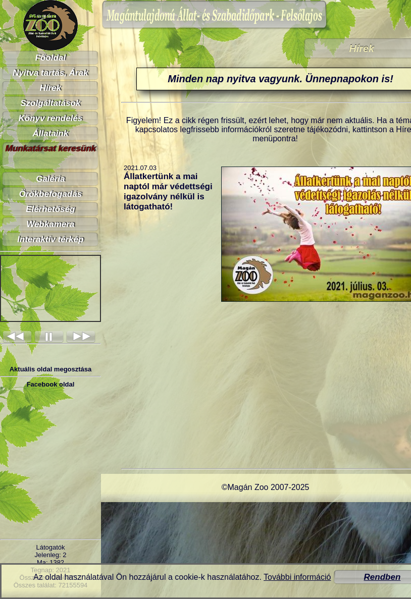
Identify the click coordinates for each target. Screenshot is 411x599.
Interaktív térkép (50, 239)
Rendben (382, 577)
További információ (297, 577)
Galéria (50, 179)
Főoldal (50, 58)
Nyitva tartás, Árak (50, 73)
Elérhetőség (50, 209)
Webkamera (50, 224)
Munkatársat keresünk (50, 148)
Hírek (51, 88)
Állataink (51, 133)
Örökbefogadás (50, 194)
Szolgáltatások (50, 103)
